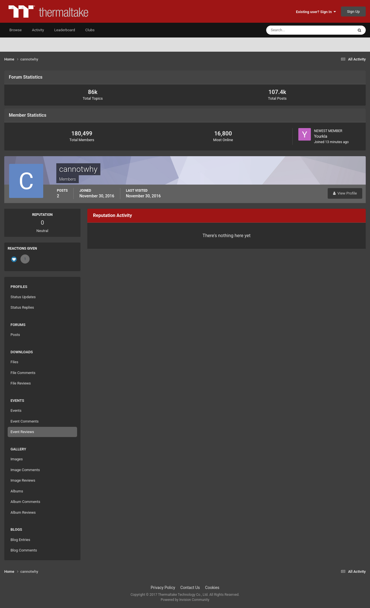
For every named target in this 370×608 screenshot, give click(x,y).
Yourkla (320, 136)
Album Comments (25, 502)
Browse (15, 30)
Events (16, 410)
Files (14, 362)
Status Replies (22, 307)
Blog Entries (20, 540)
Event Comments (25, 421)
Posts (15, 335)
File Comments (23, 373)
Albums (17, 491)
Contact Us (190, 587)
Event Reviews (22, 432)
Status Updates (23, 297)
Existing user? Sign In (316, 12)
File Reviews (21, 383)
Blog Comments (24, 550)
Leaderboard (64, 30)
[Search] (292, 30)
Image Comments (25, 470)
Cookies (212, 587)
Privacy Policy (163, 587)
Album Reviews (23, 512)
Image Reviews (23, 480)
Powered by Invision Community (185, 600)
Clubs (90, 30)
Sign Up (353, 11)
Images (17, 459)
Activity (38, 30)
